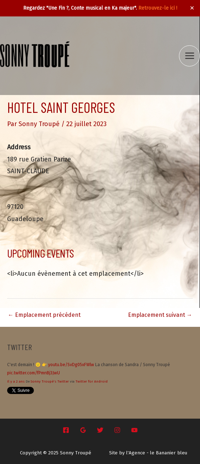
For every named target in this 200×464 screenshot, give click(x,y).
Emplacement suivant (160, 314)
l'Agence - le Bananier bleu (156, 453)
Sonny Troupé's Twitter (50, 381)
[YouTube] (134, 430)
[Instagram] (117, 430)
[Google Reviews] (83, 430)
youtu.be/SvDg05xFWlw (71, 364)
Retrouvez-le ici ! (157, 8)
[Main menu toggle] (189, 55)
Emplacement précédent (44, 314)
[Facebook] (66, 430)
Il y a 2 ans (16, 381)
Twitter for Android (92, 381)
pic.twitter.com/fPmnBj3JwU (33, 372)
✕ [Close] (192, 8)
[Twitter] (100, 430)
